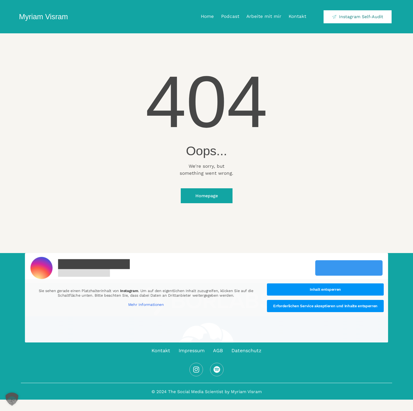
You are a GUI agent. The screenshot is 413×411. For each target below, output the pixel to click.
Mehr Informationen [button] (146, 304)
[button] (12, 399)
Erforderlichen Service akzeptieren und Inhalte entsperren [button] (325, 306)
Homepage (206, 195)
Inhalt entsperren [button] (325, 289)
